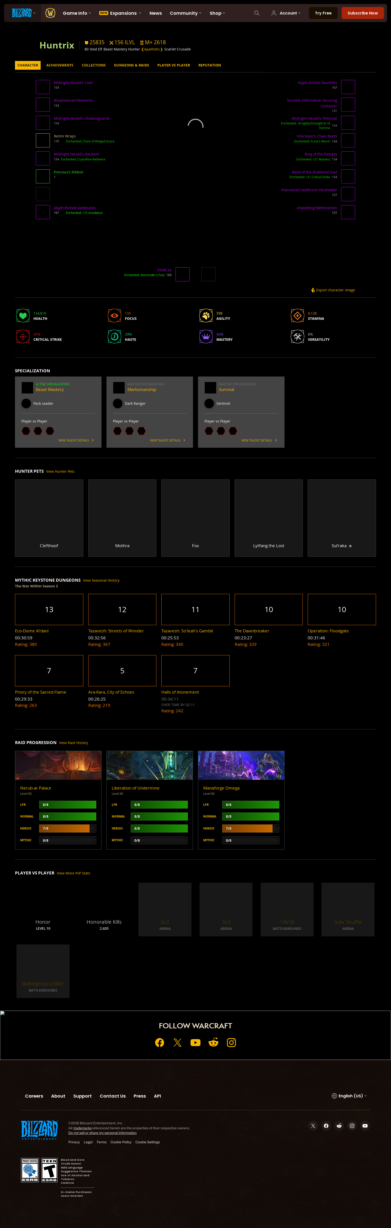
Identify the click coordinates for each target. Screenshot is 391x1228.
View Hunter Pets (60, 471)
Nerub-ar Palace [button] (35, 788)
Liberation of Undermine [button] (136, 788)
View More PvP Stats (73, 873)
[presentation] (22, 13)
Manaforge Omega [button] (221, 788)
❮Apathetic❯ (152, 49)
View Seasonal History (101, 580)
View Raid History (73, 742)
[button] (152, 42)
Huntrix (56, 45)
